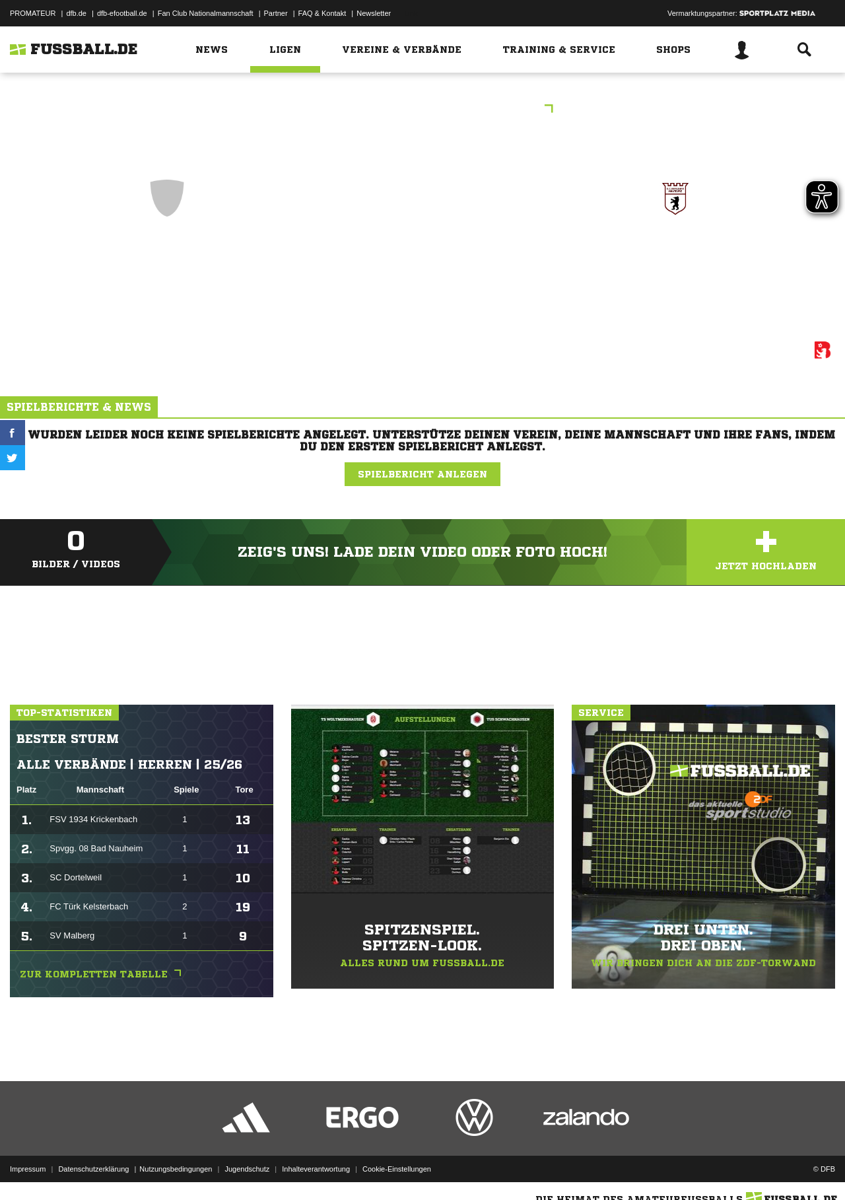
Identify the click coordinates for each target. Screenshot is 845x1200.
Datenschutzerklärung (93, 1169)
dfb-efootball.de (122, 13)
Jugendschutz (246, 1169)
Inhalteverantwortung (316, 1169)
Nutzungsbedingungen (175, 1169)
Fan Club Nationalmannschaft (206, 13)
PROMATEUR (32, 13)
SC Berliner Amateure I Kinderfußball (675, 263)
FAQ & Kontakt (322, 13)
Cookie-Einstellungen (396, 1169)
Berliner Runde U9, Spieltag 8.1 (423, 110)
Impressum (28, 1169)
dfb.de (76, 13)
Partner (276, 13)
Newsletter (373, 13)
